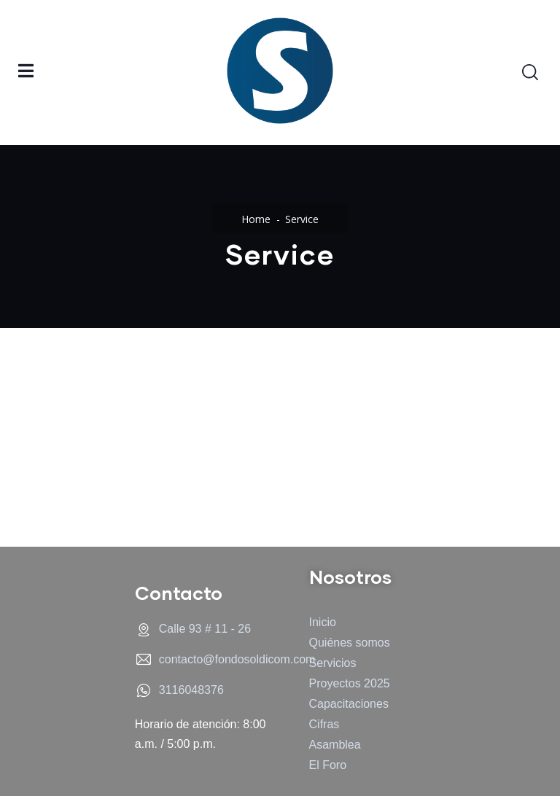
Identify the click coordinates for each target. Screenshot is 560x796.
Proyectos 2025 (349, 683)
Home (256, 219)
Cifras (324, 724)
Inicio (322, 622)
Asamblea (335, 744)
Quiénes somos (349, 642)
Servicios (333, 663)
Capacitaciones (349, 704)
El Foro (328, 765)
